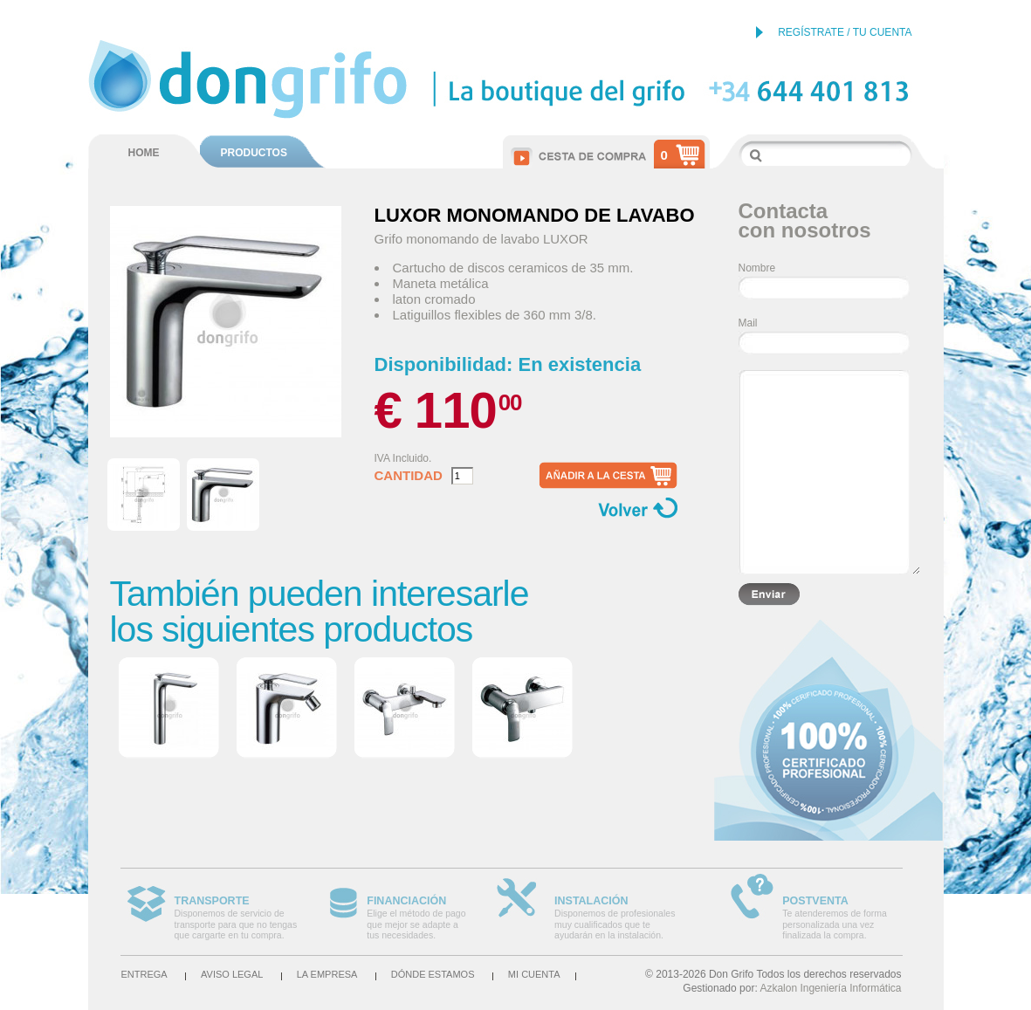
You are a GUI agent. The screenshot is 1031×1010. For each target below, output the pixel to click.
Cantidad (409, 476)
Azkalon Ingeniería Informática (830, 988)
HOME (144, 153)
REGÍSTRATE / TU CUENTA (844, 32)
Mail (748, 323)
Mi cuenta (534, 974)
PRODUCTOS (254, 153)
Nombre (757, 268)
